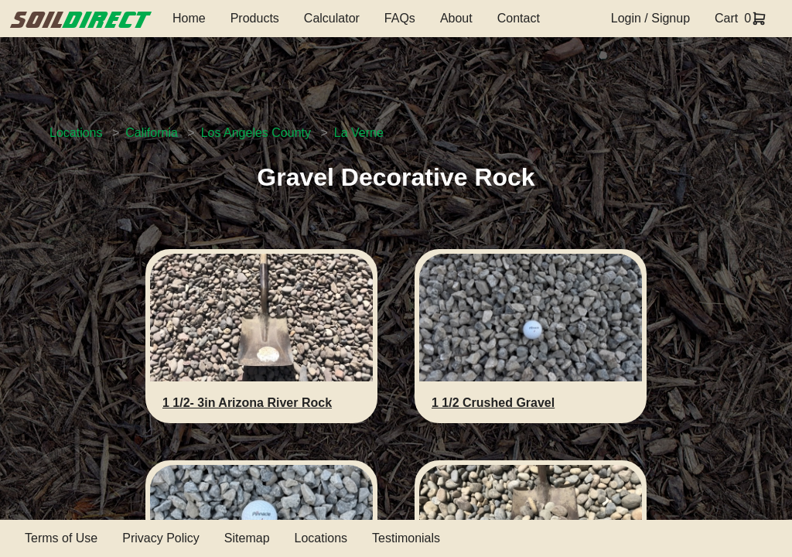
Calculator (332, 18)
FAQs (399, 18)
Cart (726, 18)
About (456, 18)
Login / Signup (650, 18)
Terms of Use (61, 538)
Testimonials (406, 538)
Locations (76, 132)
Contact (518, 18)
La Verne (359, 132)
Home (189, 18)
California (151, 132)
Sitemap (247, 538)
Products (254, 18)
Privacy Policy (161, 538)
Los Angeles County (256, 132)
